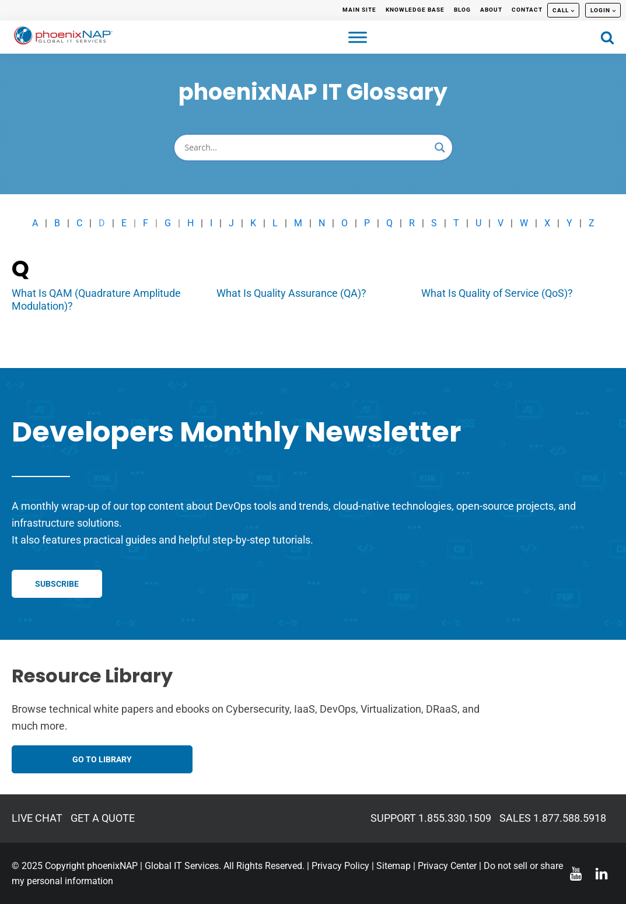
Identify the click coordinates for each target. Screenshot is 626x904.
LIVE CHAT (37, 818)
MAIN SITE (359, 9)
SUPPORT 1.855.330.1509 (430, 818)
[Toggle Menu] (357, 37)
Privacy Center (447, 865)
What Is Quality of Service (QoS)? (497, 293)
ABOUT (491, 9)
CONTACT (527, 9)
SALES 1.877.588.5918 (552, 818)
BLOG (462, 9)
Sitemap (393, 865)
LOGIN (600, 10)
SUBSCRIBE (57, 583)
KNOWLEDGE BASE (415, 9)
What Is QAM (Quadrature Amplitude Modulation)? (96, 299)
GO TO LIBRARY (102, 759)
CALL (560, 10)
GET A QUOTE (103, 818)
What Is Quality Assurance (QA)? (291, 293)
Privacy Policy (340, 865)
